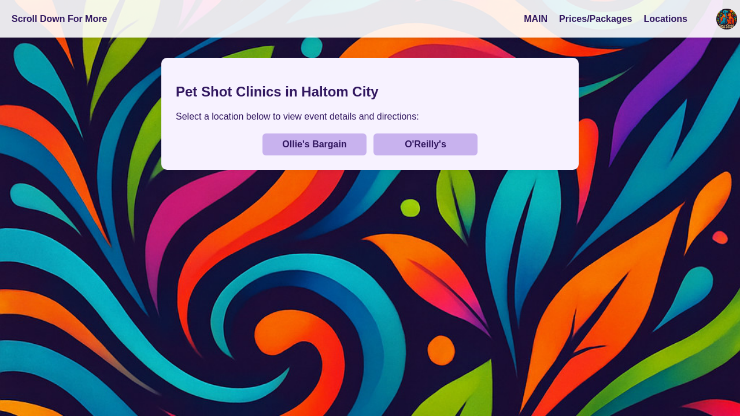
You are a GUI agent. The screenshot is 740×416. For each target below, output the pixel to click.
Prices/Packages (595, 19)
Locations (665, 19)
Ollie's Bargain (314, 144)
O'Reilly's (425, 144)
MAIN (535, 19)
